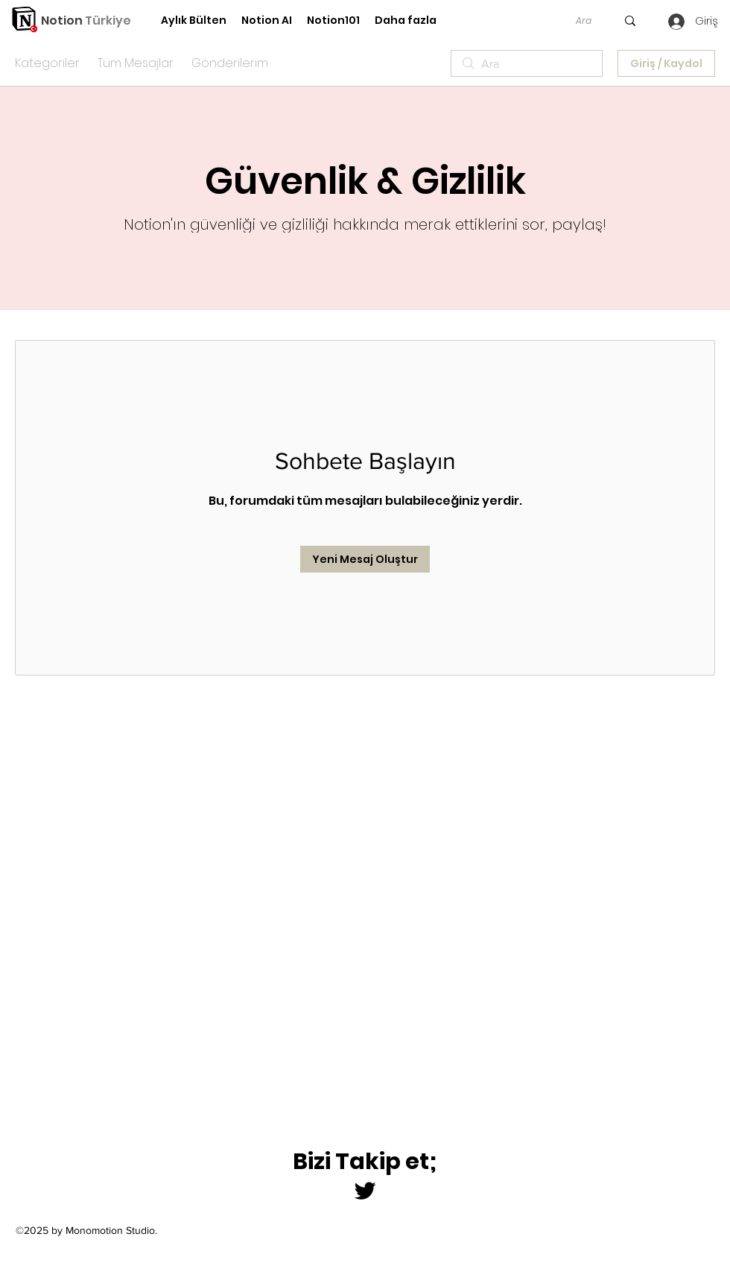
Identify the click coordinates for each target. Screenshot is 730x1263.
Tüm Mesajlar (136, 63)
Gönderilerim (229, 63)
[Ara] (583, 21)
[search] (527, 63)
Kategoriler (47, 63)
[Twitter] (365, 1191)
